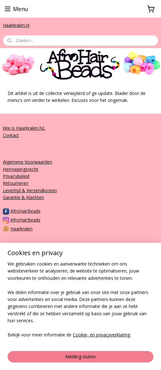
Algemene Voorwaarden (27, 162)
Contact (11, 135)
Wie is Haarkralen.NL (24, 128)
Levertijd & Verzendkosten (30, 190)
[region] (80, 301)
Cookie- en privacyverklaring (101, 335)
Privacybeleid (16, 176)
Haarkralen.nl (16, 25)
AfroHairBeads (25, 211)
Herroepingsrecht (20, 169)
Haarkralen (21, 229)
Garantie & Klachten (23, 197)
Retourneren (15, 183)
